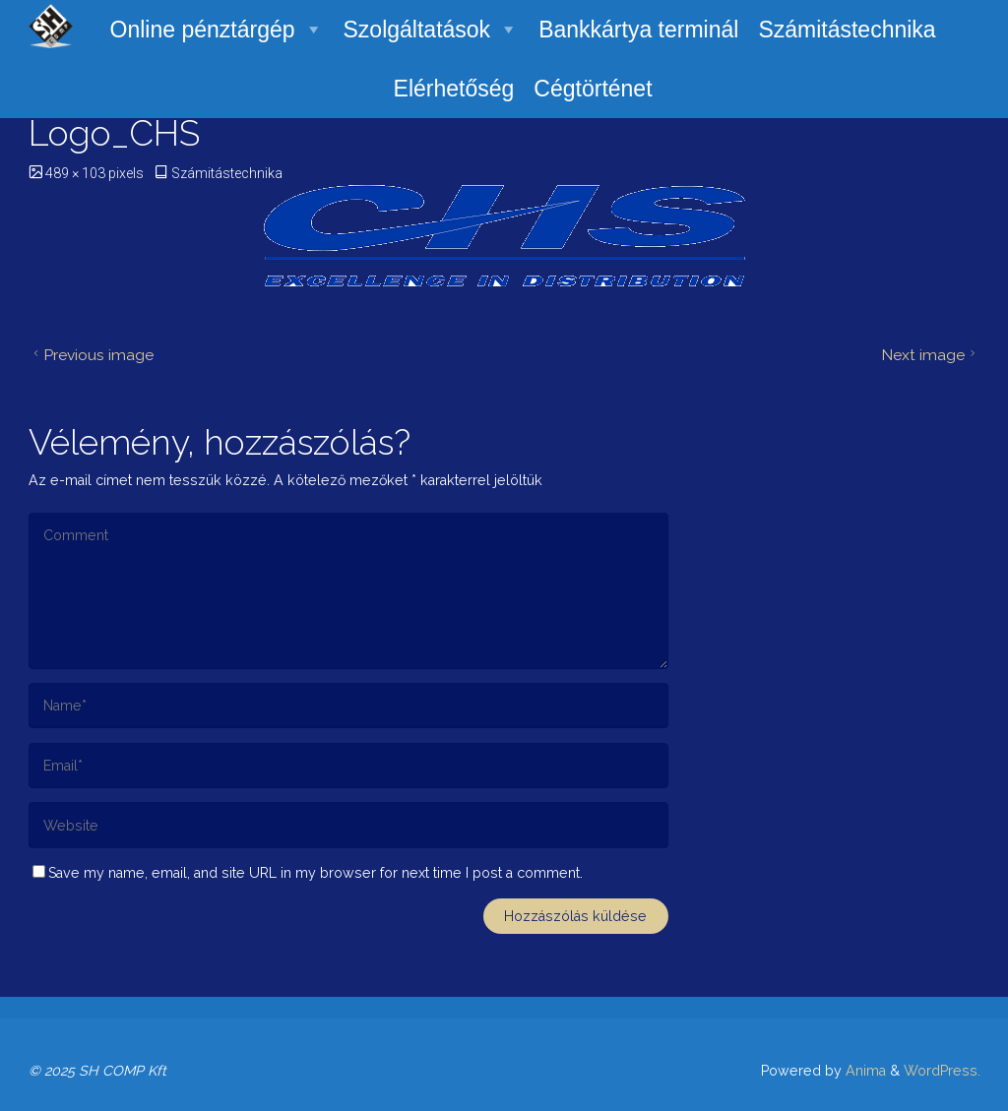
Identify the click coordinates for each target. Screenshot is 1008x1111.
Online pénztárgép (217, 29)
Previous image (92, 354)
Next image (930, 354)
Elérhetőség (454, 88)
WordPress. (942, 1071)
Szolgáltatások (432, 29)
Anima (864, 1071)
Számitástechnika (846, 29)
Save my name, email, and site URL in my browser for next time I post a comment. (307, 873)
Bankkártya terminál (638, 29)
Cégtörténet (593, 88)
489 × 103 (76, 173)
